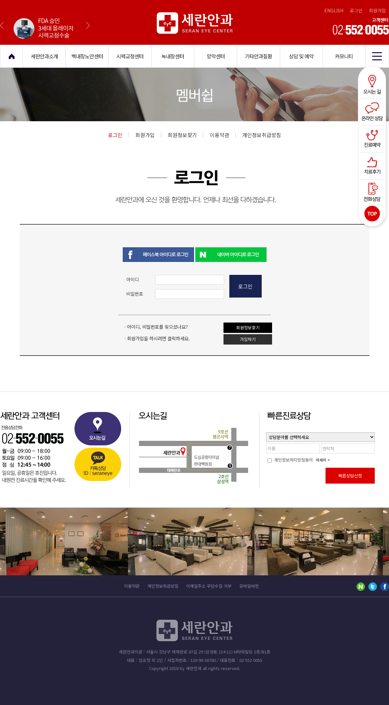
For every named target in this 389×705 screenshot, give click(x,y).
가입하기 (248, 339)
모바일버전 (249, 586)
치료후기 (373, 165)
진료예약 (373, 138)
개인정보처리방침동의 (290, 460)
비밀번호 (134, 293)
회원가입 (377, 10)
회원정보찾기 (185, 135)
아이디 (132, 279)
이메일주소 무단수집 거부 (209, 586)
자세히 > (323, 460)
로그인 (356, 10)
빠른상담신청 (350, 476)
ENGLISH (333, 10)
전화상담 (373, 191)
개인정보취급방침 (261, 135)
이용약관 (223, 135)
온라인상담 (373, 112)
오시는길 (373, 85)
